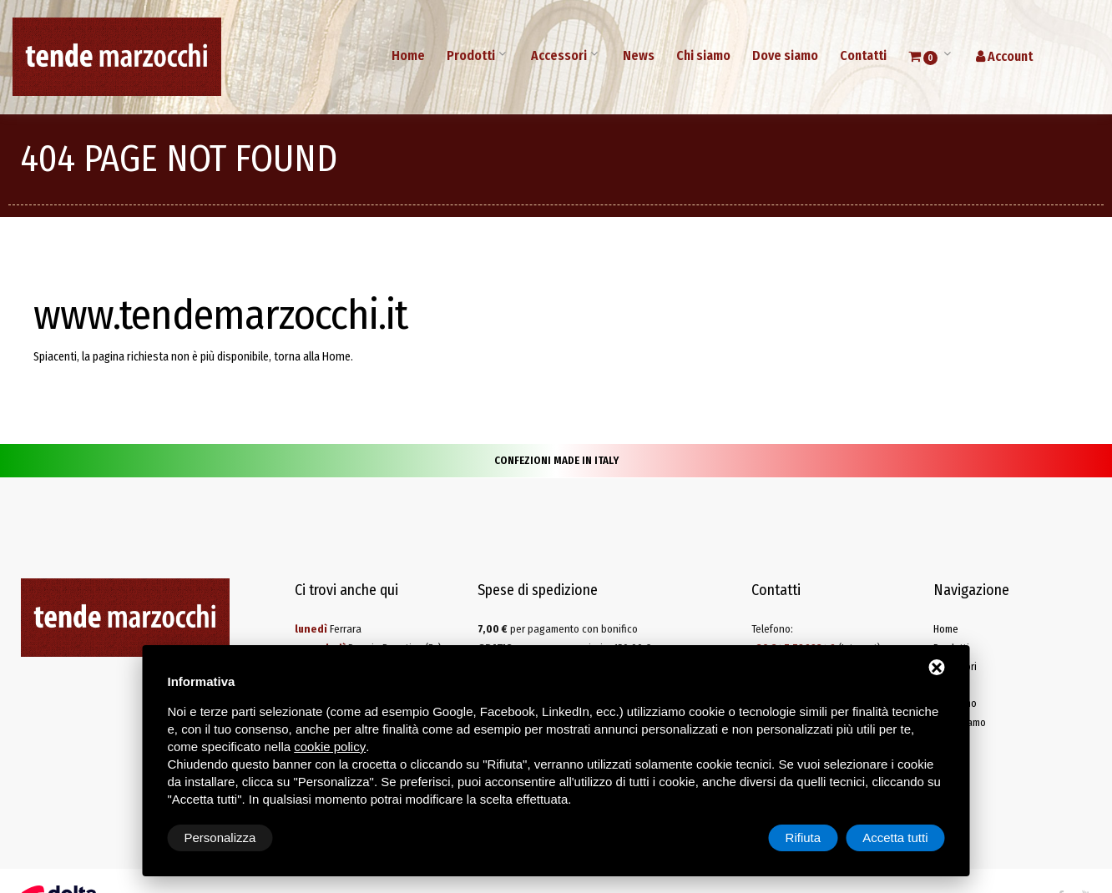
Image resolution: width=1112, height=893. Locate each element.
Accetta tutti (895, 837)
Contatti (863, 55)
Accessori (559, 55)
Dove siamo (785, 55)
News (639, 55)
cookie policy (330, 746)
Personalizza (220, 837)
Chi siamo (703, 55)
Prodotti (471, 55)
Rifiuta (803, 837)
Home (408, 55)
